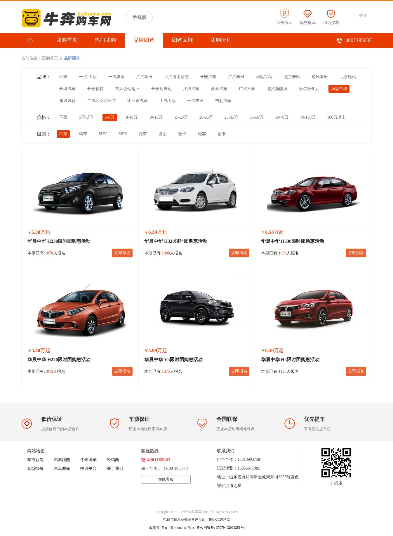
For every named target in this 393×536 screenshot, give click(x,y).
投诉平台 (88, 468)
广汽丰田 (236, 77)
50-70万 (281, 117)
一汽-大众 (88, 77)
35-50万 (256, 117)
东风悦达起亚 (127, 89)
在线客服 (165, 479)
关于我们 (115, 468)
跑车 (143, 134)
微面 (163, 134)
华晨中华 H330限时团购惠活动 (292, 241)
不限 (63, 77)
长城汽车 (67, 89)
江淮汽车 (191, 89)
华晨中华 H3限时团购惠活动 (290, 359)
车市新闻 (35, 460)
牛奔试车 (88, 460)
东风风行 (67, 101)
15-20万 (181, 117)
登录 (363, 15)
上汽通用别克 (176, 77)
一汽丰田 (195, 101)
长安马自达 (161, 89)
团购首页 (66, 40)
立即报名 (122, 253)
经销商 (113, 460)
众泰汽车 (219, 89)
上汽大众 (167, 101)
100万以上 (336, 117)
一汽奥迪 (116, 77)
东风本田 (320, 77)
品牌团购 (143, 40)
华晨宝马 (264, 77)
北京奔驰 (292, 77)
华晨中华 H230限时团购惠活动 (59, 241)
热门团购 (105, 40)
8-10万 (132, 117)
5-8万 (109, 117)
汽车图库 (62, 468)
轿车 (83, 134)
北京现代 (348, 77)
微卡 (182, 134)
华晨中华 (339, 89)
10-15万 (156, 117)
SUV (103, 134)
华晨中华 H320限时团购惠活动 (175, 241)
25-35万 (231, 117)
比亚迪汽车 (137, 101)
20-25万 (206, 117)
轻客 (202, 134)
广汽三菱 (247, 89)
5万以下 (86, 117)
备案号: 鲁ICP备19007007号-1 (172, 528)
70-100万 (308, 117)
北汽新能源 (277, 89)
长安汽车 (208, 77)
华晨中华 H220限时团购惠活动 (59, 359)
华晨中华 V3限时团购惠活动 (173, 359)
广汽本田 (144, 77)
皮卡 (222, 134)
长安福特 (95, 89)
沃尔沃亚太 (309, 89)
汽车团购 (62, 460)
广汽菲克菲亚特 (101, 101)
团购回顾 (182, 40)
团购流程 (221, 40)
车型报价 (35, 468)
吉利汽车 (223, 101)
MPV (123, 134)
